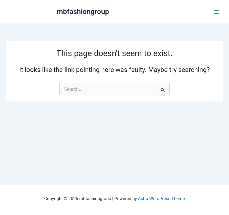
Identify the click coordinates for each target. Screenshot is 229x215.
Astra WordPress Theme (161, 198)
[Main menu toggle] (217, 12)
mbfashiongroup (83, 11)
